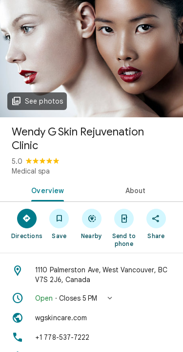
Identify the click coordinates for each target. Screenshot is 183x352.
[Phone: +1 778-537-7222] (91, 337)
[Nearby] (91, 223)
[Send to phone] (124, 227)
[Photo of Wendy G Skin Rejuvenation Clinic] (91, 58)
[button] (91, 298)
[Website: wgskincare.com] (91, 318)
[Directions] (27, 223)
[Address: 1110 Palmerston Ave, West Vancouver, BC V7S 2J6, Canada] (91, 274)
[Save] (59, 223)
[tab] (46, 189)
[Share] (156, 223)
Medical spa (31, 171)
